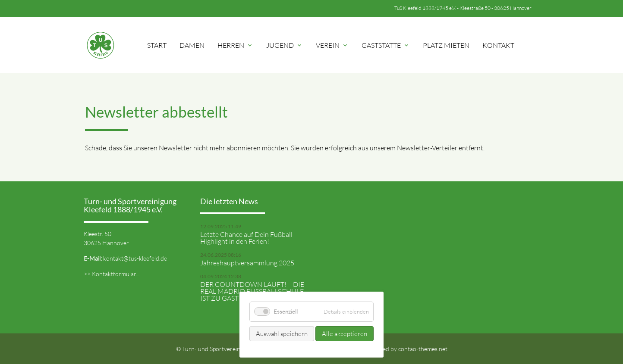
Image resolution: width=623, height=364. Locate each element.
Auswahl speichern (282, 334)
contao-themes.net (422, 348)
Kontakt (498, 45)
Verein (332, 45)
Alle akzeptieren (344, 334)
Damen (192, 45)
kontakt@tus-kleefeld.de (135, 258)
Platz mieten (446, 45)
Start (157, 45)
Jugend (284, 45)
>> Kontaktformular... (112, 273)
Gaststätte (386, 45)
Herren (235, 45)
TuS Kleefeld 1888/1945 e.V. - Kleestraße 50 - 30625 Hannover (463, 8)
